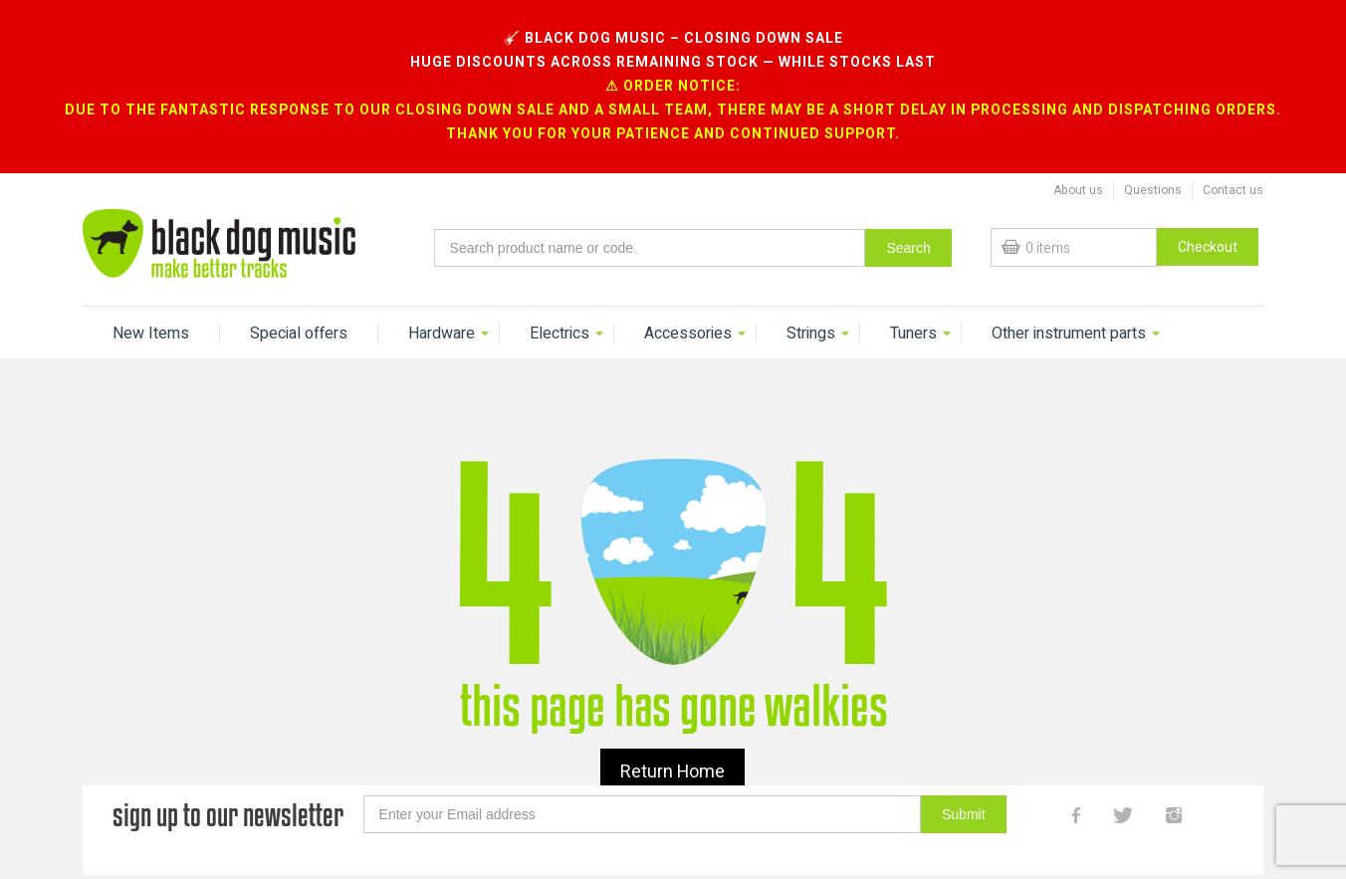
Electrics (559, 290)
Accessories (688, 290)
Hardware (441, 290)
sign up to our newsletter (227, 771)
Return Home (672, 728)
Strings (810, 290)
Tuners (913, 290)
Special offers (298, 290)
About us (1078, 146)
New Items (150, 290)
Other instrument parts (1069, 290)
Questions (1153, 146)
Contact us (1233, 146)
